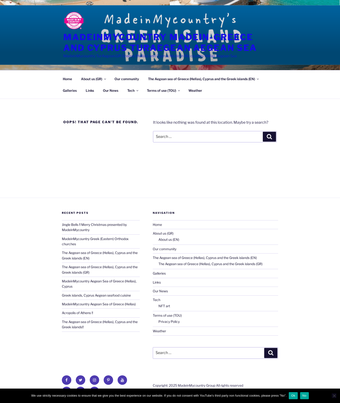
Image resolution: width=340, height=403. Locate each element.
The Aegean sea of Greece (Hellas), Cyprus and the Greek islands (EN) (203, 79)
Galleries (70, 90)
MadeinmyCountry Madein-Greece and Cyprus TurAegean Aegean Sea (160, 42)
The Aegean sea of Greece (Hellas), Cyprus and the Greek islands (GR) (210, 264)
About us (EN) (168, 239)
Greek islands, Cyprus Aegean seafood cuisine (96, 295)
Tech (133, 90)
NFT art (164, 306)
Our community (127, 79)
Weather (195, 90)
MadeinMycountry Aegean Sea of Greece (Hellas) (99, 304)
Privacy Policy (169, 322)
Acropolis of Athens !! (77, 313)
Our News (110, 90)
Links (90, 90)
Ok (293, 395)
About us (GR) (94, 79)
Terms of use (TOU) (164, 90)
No (304, 395)
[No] (334, 395)
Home (67, 79)
